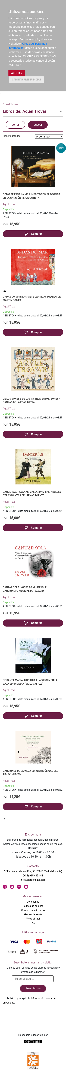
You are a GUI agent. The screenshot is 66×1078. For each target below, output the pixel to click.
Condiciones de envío (33, 910)
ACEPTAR (16, 73)
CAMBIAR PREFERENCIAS (26, 79)
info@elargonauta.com (32, 879)
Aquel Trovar (9, 204)
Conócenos (33, 901)
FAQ (33, 922)
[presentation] (29, 1013)
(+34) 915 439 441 (33, 875)
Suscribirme (33, 988)
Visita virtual (33, 918)
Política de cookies (33, 906)
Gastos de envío (33, 914)
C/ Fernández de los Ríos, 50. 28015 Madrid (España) (33, 871)
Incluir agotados (11, 135)
